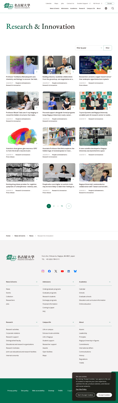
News (31, 236)
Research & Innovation (13, 85)
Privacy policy (12, 391)
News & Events (20, 236)
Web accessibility (38, 391)
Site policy (24, 391)
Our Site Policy (81, 389)
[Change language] (105, 8)
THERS (60, 391)
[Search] (112, 8)
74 (62, 206)
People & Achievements (23, 83)
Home (8, 236)
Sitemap (51, 391)
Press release (83, 85)
